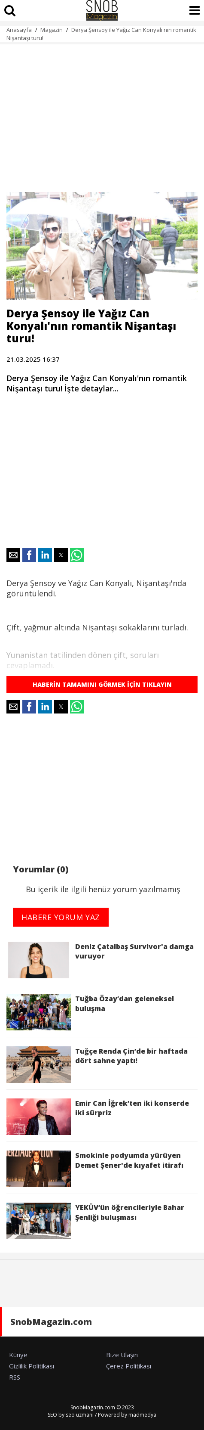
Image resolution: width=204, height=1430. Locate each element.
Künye (18, 1354)
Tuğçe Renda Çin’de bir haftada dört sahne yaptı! (97, 1064)
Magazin (51, 30)
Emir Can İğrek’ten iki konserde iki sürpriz (97, 1116)
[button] (13, 555)
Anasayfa (19, 30)
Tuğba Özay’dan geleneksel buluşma (90, 1012)
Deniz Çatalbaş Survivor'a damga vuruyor (100, 960)
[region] (102, 113)
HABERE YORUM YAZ (60, 917)
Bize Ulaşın (122, 1354)
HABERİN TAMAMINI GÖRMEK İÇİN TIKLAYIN (102, 684)
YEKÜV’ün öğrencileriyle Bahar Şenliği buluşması (95, 1221)
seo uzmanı (80, 1414)
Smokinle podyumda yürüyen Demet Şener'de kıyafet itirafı (94, 1169)
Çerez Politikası (128, 1366)
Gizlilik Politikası (31, 1366)
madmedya (142, 1414)
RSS (14, 1377)
